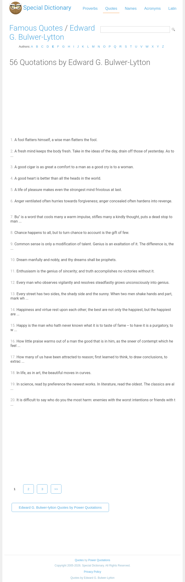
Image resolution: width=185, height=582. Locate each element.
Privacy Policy (92, 571)
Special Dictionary (47, 7)
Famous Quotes (36, 27)
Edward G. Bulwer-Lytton (52, 32)
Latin (172, 8)
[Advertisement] (92, 101)
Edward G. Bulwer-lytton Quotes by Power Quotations (60, 507)
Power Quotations (99, 560)
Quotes (111, 8)
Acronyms (152, 8)
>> (56, 489)
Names (131, 8)
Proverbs (90, 8)
